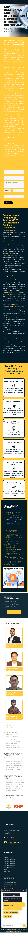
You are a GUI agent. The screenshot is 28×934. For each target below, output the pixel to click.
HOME (5, 28)
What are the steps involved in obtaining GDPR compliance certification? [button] (13, 542)
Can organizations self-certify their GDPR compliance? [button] (12, 550)
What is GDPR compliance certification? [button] (12, 513)
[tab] (14, 513)
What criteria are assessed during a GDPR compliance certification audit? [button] (14, 554)
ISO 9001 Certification (9, 857)
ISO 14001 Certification (9, 859)
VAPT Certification (8, 871)
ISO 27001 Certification (9, 865)
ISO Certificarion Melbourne (10, 886)
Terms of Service (15, 931)
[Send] (24, 925)
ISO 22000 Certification (9, 863)
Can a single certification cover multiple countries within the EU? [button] (13, 558)
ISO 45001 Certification (9, 861)
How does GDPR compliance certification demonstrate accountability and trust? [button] (12, 561)
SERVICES (13, 28)
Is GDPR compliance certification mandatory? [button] (13, 538)
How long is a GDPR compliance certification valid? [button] (13, 546)
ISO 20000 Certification (9, 867)
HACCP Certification (9, 869)
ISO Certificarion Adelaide (10, 882)
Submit (8, 202)
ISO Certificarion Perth (9, 888)
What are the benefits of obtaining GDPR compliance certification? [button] (12, 534)
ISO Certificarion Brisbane (10, 884)
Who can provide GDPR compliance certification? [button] (11, 530)
